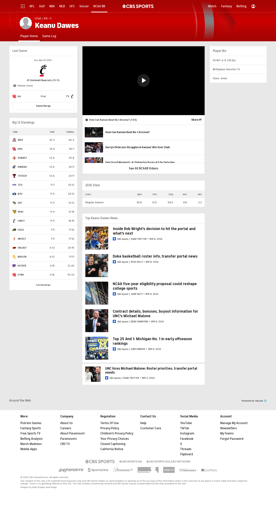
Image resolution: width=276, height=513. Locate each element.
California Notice (111, 449)
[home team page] (43, 70)
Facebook (186, 439)
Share (195, 119)
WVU (20, 211)
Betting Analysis (31, 439)
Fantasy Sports (30, 428)
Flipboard (186, 454)
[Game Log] (49, 36)
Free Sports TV (30, 433)
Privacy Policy (109, 428)
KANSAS (22, 166)
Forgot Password (231, 439)
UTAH (21, 274)
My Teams (227, 433)
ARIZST (22, 238)
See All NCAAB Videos (143, 168)
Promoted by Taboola (254, 401)
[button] (143, 80)
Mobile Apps (28, 449)
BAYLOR (22, 256)
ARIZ (20, 139)
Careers (65, 428)
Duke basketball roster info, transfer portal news (155, 256)
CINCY (21, 220)
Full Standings (43, 285)
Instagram (187, 433)
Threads (185, 449)
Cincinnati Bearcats (41, 80)
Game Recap (43, 105)
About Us (66, 423)
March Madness (31, 444)
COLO (21, 229)
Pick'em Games (30, 423)
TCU (20, 184)
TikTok (184, 428)
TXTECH (22, 175)
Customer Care (150, 428)
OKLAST (22, 247)
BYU (20, 193)
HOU (20, 148)
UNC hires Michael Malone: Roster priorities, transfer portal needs (151, 370)
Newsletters (228, 428)
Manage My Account (234, 423)
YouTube (186, 423)
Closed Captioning (112, 444)
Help (143, 423)
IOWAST (22, 157)
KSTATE (22, 265)
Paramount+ (68, 439)
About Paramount (72, 433)
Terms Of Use (109, 423)
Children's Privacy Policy (116, 433)
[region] (143, 80)
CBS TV (65, 444)
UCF (20, 202)
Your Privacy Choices (114, 439)
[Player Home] (29, 36)
